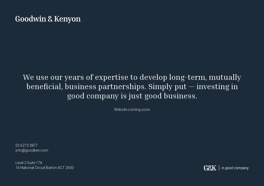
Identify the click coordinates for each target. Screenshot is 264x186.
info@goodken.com (31, 150)
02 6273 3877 (26, 145)
